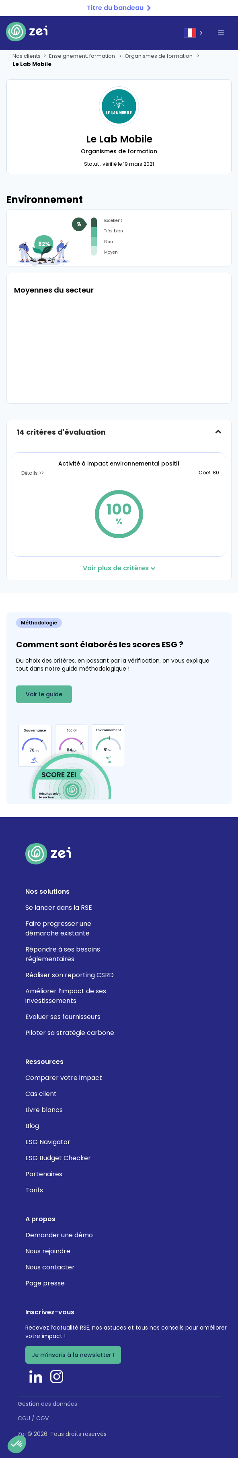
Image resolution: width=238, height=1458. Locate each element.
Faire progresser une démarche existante (58, 928)
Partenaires (43, 1174)
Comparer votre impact (63, 1077)
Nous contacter (50, 1267)
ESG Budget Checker (58, 1158)
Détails (30, 473)
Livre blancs (44, 1109)
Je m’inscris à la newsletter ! (73, 1355)
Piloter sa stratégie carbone (69, 1032)
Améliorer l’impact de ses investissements (65, 995)
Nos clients (26, 56)
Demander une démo (59, 1235)
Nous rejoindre (47, 1251)
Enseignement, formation (82, 56)
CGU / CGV (33, 1418)
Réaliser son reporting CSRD (69, 975)
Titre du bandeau (115, 7)
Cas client (41, 1093)
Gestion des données (47, 1404)
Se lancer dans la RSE (58, 907)
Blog (32, 1126)
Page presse (45, 1283)
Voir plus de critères (119, 568)
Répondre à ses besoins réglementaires (62, 954)
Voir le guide (44, 694)
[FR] (194, 33)
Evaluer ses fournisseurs (63, 1016)
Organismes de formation (159, 56)
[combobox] (194, 33)
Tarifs (34, 1190)
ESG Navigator (47, 1142)
